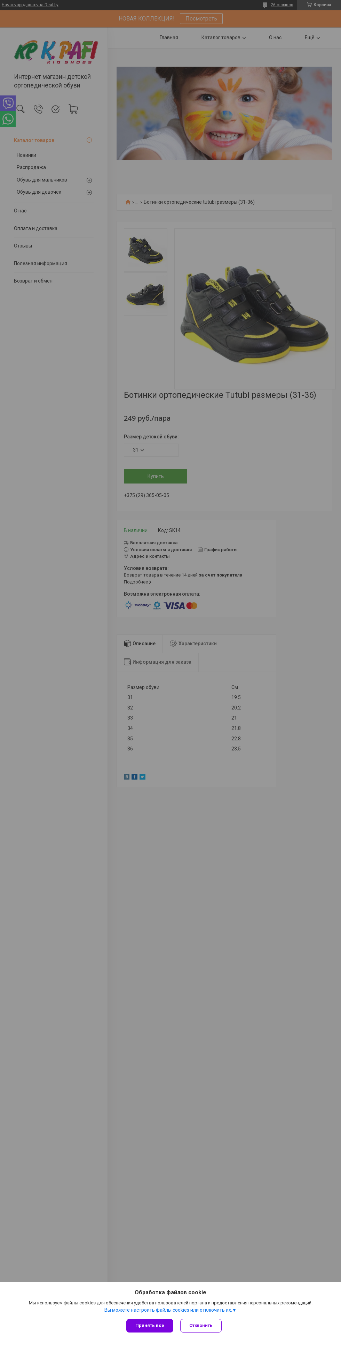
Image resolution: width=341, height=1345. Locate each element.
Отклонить (201, 1325)
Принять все (149, 1325)
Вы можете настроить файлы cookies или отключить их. (168, 1310)
